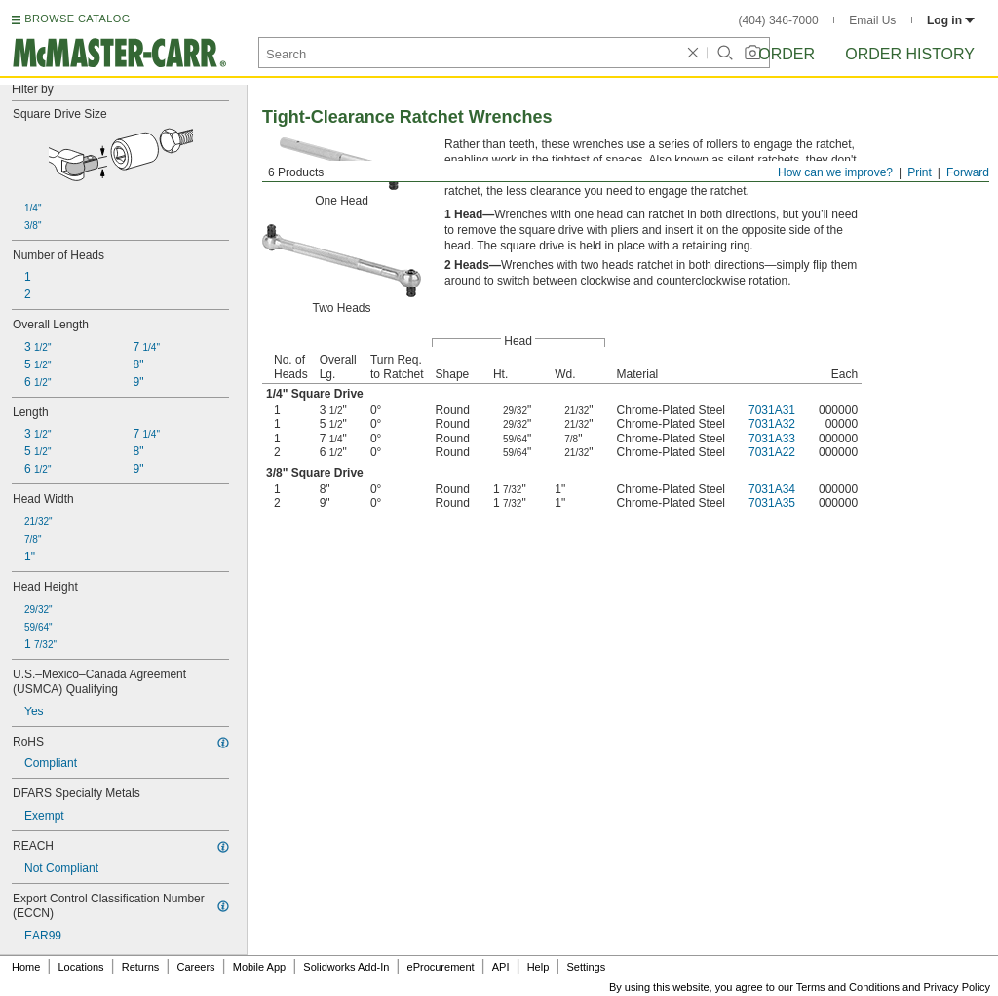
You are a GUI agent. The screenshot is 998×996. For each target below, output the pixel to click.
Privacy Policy (957, 987)
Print (919, 172)
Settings (585, 967)
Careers (195, 967)
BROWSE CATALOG (77, 18)
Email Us (872, 20)
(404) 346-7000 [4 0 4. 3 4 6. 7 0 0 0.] (779, 20)
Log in (951, 20)
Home (26, 967)
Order (786, 54)
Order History (910, 54)
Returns (141, 967)
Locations (81, 967)
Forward (967, 172)
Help (538, 967)
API (501, 967)
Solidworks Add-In (346, 967)
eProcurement (441, 967)
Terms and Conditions (848, 987)
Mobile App (259, 967)
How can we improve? (835, 172)
